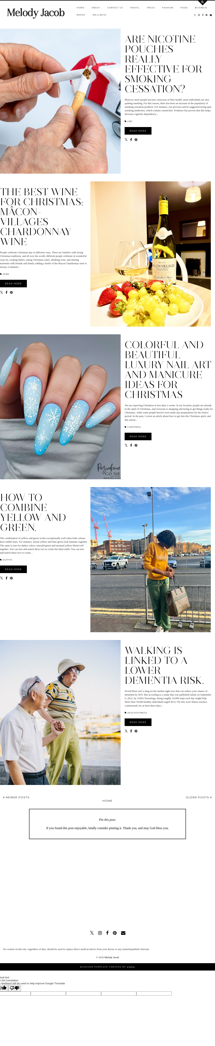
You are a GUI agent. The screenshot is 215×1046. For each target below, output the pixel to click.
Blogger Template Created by (107, 967)
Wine (4, 274)
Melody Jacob (35, 13)
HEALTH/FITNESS (136, 712)
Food (184, 7)
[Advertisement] (37, 882)
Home (80, 7)
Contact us (115, 7)
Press (151, 7)
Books (81, 15)
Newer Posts (16, 797)
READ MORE (138, 130)
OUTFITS (6, 560)
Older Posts (199, 797)
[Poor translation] (14, 988)
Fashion (167, 7)
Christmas (133, 427)
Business (201, 7)
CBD (128, 121)
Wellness (99, 15)
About (96, 7)
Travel (135, 7)
